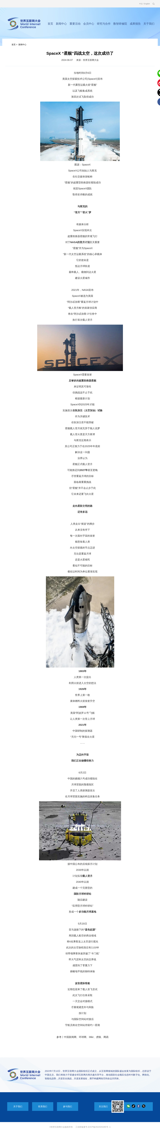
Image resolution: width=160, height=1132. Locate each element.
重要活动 (75, 23)
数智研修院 (120, 23)
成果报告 (135, 23)
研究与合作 (104, 23)
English (147, 4)
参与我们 (67, 1106)
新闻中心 (61, 23)
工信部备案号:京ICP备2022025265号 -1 (93, 1127)
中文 (141, 4)
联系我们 (42, 1106)
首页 (50, 23)
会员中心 (88, 23)
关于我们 (148, 23)
